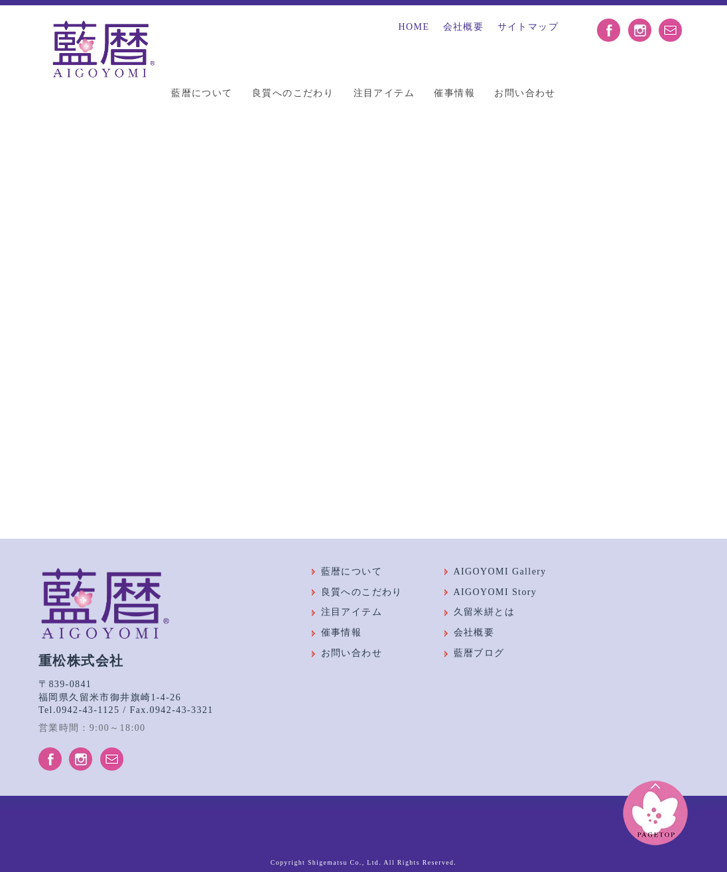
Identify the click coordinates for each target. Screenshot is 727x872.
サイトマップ (528, 27)
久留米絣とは (484, 612)
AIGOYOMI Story (495, 592)
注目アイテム (384, 93)
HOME (414, 27)
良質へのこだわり (293, 93)
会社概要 (463, 27)
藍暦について (201, 93)
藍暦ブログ (479, 653)
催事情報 (454, 93)
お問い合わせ (524, 93)
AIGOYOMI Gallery (500, 571)
